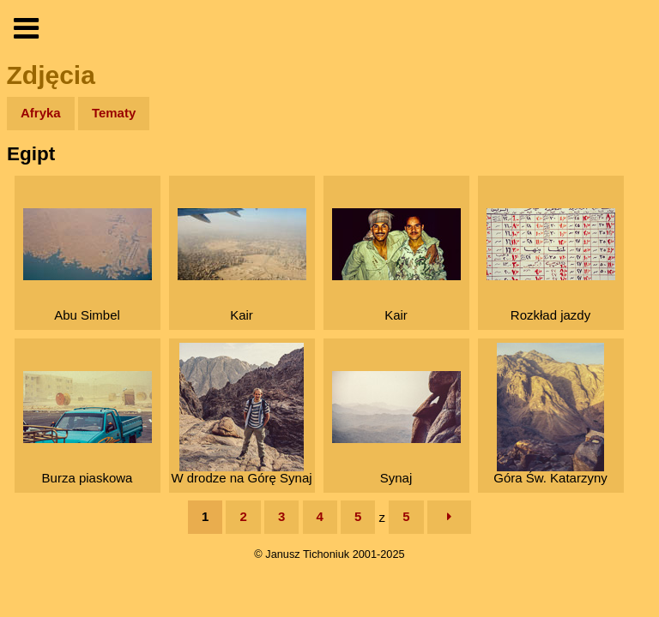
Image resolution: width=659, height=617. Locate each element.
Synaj (396, 428)
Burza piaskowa (87, 428)
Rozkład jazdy (551, 265)
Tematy (114, 112)
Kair (242, 265)
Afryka (41, 112)
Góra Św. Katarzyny (550, 414)
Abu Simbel (87, 265)
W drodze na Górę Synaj (241, 414)
